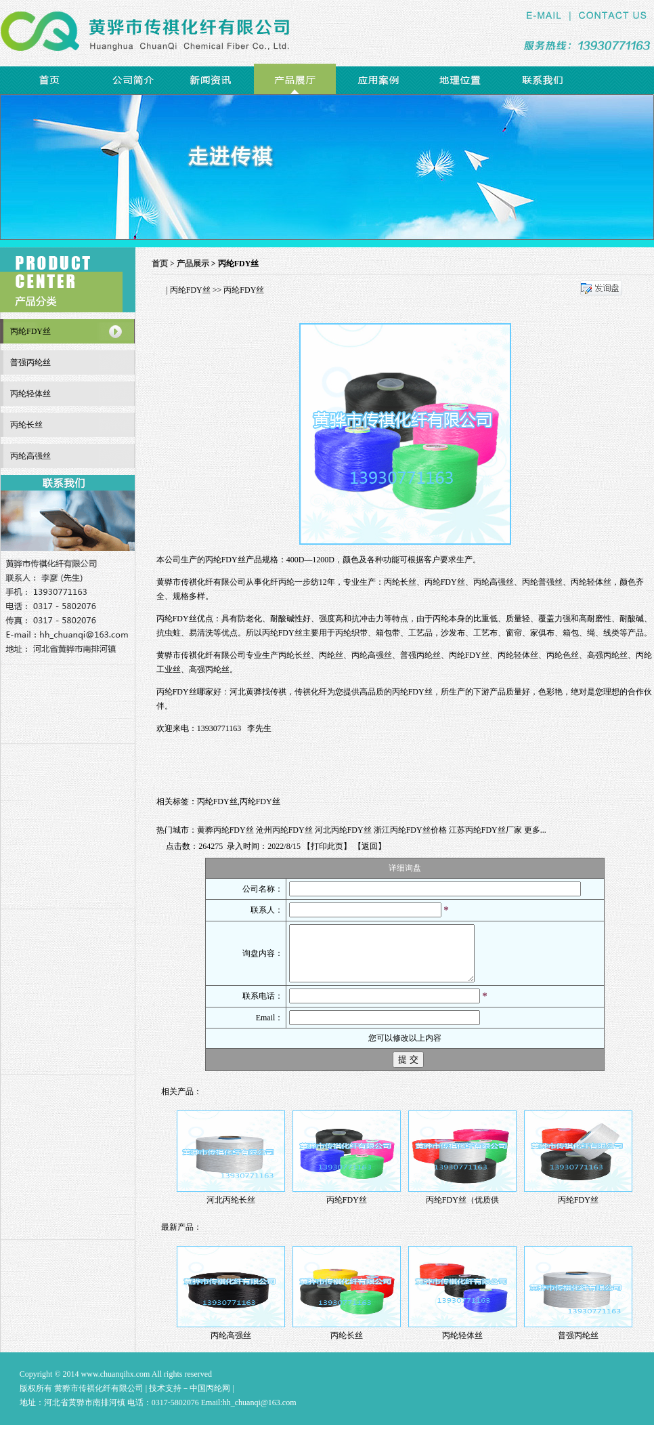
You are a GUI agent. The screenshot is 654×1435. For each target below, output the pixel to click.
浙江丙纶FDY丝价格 (410, 830)
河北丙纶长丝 (230, 1210)
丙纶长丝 (294, 655)
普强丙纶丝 (420, 655)
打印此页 (327, 846)
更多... (535, 830)
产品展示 (193, 263)
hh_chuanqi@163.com (260, 1412)
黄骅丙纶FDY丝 (225, 830)
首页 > (164, 263)
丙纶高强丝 (371, 655)
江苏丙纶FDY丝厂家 (485, 830)
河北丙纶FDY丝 (343, 830)
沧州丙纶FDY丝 (284, 830)
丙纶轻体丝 (518, 655)
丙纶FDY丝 (190, 290)
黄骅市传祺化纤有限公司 (201, 582)
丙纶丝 (331, 655)
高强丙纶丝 (607, 655)
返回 (370, 846)
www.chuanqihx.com (115, 1384)
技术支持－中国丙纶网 (189, 1398)
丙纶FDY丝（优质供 (462, 1210)
